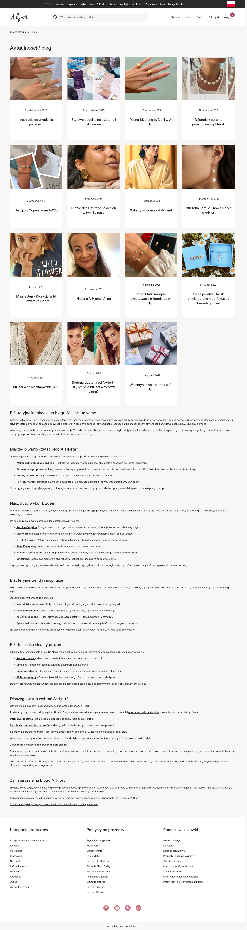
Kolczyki (14, 845)
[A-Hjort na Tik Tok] (138, 908)
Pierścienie (16, 850)
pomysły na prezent (21, 434)
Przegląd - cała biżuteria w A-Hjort (29, 840)
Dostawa (168, 845)
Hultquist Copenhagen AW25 (36, 210)
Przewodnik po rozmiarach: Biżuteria (183, 881)
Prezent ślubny (95, 892)
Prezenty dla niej (96, 886)
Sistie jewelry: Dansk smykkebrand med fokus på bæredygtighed (208, 298)
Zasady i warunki (172, 871)
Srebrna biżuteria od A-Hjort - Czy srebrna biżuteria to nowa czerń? (94, 387)
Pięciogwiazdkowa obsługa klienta (164, 4)
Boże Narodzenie (159, 469)
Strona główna (18, 31)
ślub (145, 469)
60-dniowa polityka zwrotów (124, 4)
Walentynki (92, 845)
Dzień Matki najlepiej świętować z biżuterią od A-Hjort (151, 298)
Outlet (13, 881)
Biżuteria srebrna (96, 881)
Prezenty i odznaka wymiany (179, 855)
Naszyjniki (15, 861)
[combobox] (102, 17)
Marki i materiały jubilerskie (178, 866)
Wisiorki (14, 871)
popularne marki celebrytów (143, 712)
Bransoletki (16, 855)
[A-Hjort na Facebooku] (106, 908)
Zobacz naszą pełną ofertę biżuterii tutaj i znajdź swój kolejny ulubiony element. (54, 804)
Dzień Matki (93, 855)
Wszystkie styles (19, 886)
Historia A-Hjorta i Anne (93, 299)
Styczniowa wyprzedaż (99, 840)
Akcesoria (15, 876)
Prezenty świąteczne (98, 871)
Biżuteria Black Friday (98, 866)
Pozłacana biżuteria (97, 876)
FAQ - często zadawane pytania (180, 876)
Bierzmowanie (94, 850)
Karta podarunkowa (174, 850)
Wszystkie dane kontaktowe (122, 926)
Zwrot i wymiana (172, 861)
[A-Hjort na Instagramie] (117, 908)
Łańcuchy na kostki (20, 866)
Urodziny (137, 469)
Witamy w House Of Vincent (151, 210)
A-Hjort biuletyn (171, 840)
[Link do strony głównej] (19, 17)
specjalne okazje (186, 469)
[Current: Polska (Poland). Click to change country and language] (231, 4)
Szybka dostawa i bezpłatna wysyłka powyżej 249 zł (75, 4)
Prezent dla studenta (98, 861)
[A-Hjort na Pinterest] (128, 908)
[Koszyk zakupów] (229, 17)
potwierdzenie (123, 469)
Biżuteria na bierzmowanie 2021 (36, 387)
